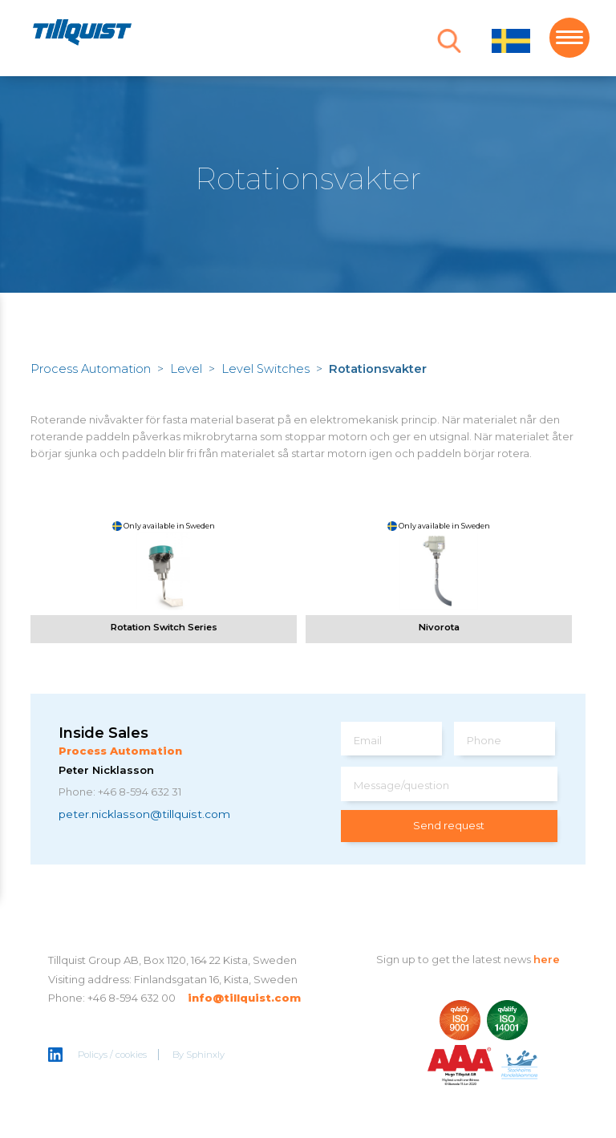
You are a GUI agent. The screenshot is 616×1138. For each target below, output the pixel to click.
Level (186, 369)
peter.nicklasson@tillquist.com (144, 814)
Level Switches (265, 369)
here (546, 959)
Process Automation (90, 369)
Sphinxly (205, 1054)
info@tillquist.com (244, 997)
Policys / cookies (112, 1054)
